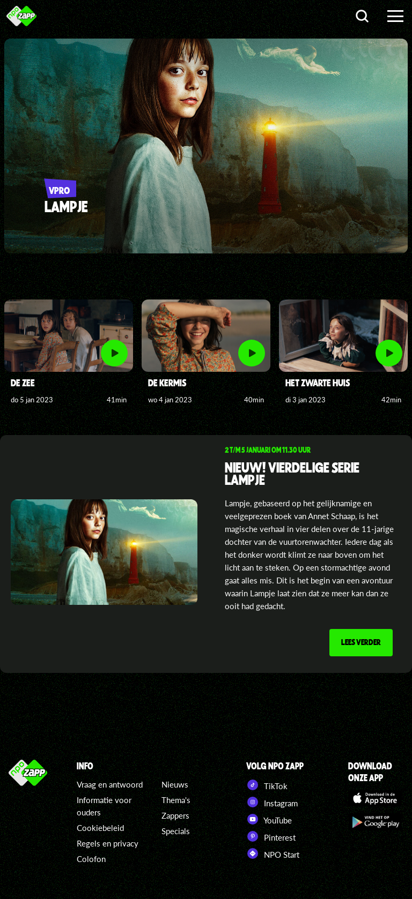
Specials (175, 831)
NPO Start (272, 853)
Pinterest (271, 836)
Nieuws (174, 784)
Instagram (272, 802)
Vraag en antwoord (110, 784)
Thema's (175, 800)
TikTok (267, 784)
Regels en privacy (107, 843)
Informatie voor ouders (104, 806)
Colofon (91, 859)
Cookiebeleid (100, 828)
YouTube (269, 819)
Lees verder (361, 641)
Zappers (175, 815)
